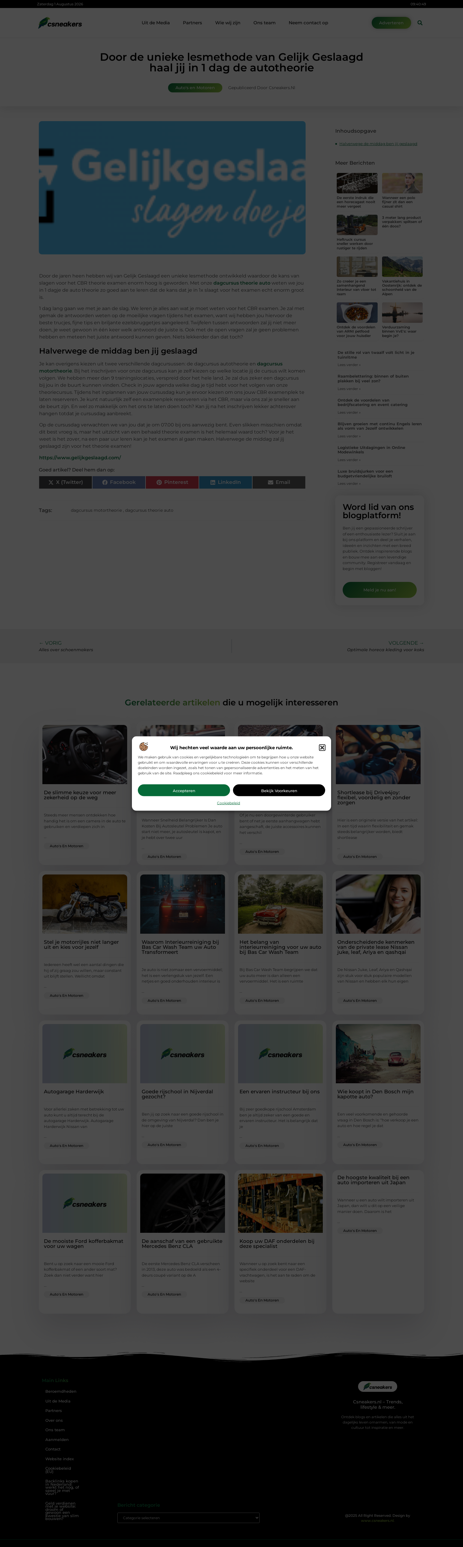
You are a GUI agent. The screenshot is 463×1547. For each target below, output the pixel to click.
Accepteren (184, 790)
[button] (322, 747)
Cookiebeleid (228, 802)
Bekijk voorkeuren (279, 790)
